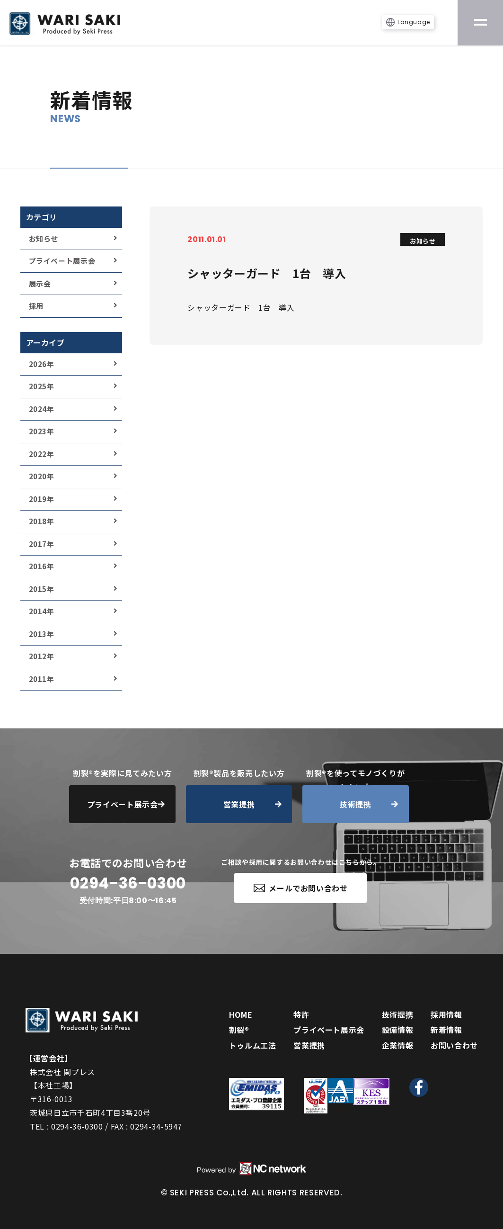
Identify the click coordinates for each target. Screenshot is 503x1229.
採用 (36, 306)
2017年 (41, 544)
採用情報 (446, 1014)
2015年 (41, 589)
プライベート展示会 (62, 261)
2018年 (41, 521)
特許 (301, 1014)
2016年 (41, 566)
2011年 (41, 679)
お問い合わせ (454, 1045)
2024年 (41, 409)
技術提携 (398, 1014)
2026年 (41, 364)
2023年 (41, 431)
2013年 (41, 634)
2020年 (41, 476)
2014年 (41, 611)
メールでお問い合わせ (301, 888)
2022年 (41, 454)
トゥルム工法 (252, 1045)
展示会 (40, 283)
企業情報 (398, 1045)
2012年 (41, 656)
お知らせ (44, 238)
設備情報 (398, 1029)
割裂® (239, 1029)
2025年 (41, 386)
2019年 (41, 499)
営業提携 (309, 1045)
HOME (241, 1014)
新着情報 (446, 1029)
